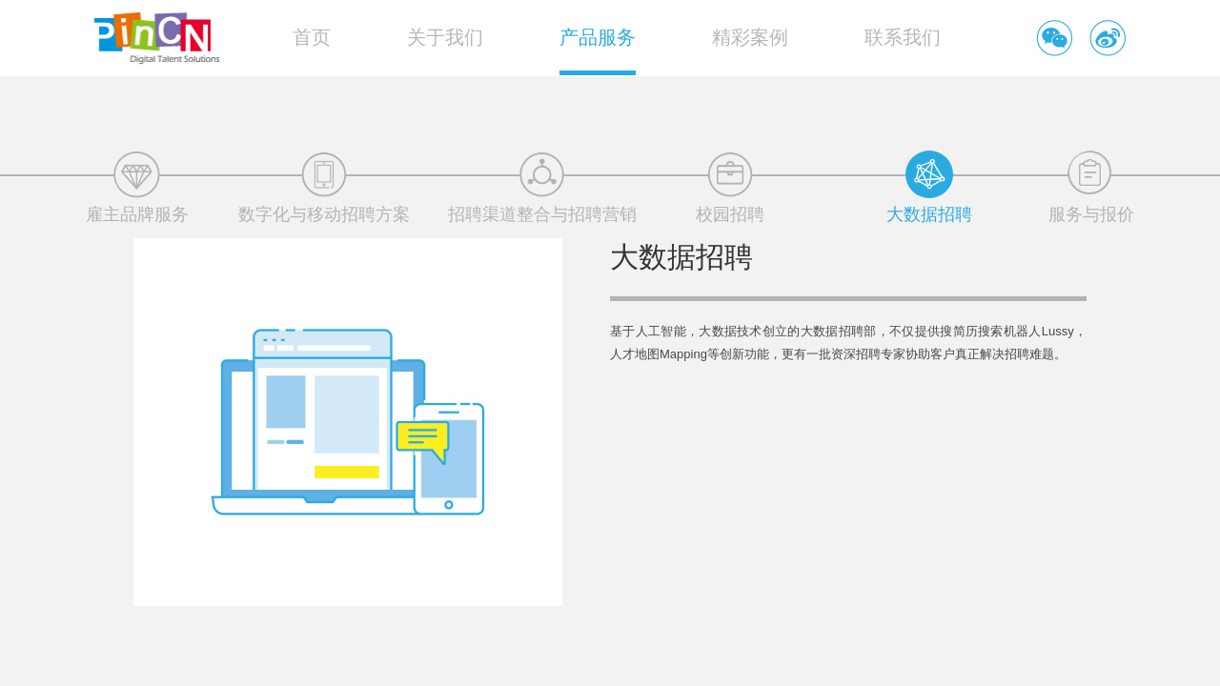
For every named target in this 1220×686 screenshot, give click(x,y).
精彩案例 (750, 37)
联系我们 (902, 37)
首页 (312, 37)
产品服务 (597, 37)
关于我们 (445, 37)
